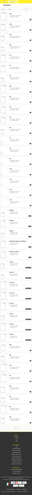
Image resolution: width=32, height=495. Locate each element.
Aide (16, 446)
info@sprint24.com (16, 473)
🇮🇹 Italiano (13, 489)
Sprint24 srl (3, 477)
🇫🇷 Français (18, 489)
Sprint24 (5, 2)
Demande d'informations (16, 469)
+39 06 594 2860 (16, 471)
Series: (3, 9)
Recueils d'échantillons (16, 454)
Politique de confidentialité (22, 491)
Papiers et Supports (16, 450)
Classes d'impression (16, 458)
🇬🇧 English (24, 489)
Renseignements (16, 452)
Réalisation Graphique (16, 463)
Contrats (3, 491)
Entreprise (16, 437)
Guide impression (16, 448)
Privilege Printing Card (16, 460)
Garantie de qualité (16, 462)
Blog (16, 441)
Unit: (10, 9)
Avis (16, 439)
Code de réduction (16, 456)
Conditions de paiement (11, 491)
